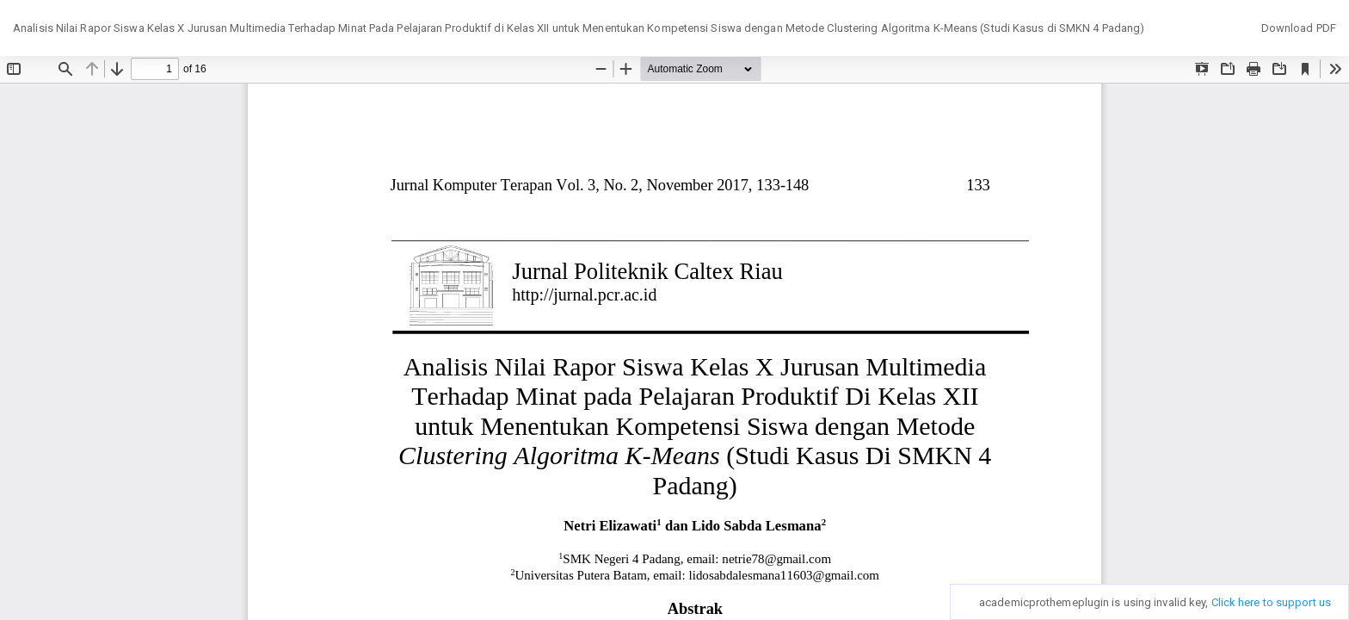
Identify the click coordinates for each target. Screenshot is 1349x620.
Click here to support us (1271, 602)
